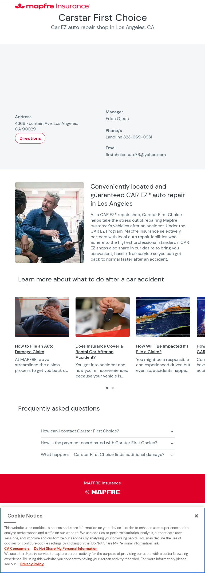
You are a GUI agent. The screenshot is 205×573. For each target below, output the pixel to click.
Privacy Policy (32, 564)
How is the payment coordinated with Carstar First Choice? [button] (99, 442)
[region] (110, 338)
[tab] (107, 388)
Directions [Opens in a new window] (30, 138)
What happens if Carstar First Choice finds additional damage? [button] (102, 454)
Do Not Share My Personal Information (65, 548)
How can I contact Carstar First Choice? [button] (80, 431)
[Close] (196, 516)
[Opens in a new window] (42, 317)
